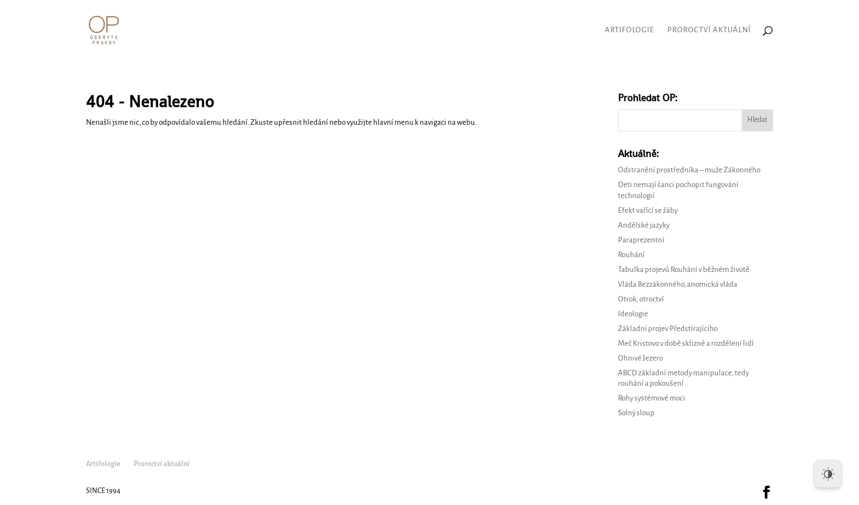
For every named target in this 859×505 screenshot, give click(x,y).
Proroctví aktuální (709, 30)
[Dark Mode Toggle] (828, 474)
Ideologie (633, 314)
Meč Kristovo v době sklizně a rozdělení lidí (686, 343)
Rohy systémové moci (651, 398)
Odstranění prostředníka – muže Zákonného (689, 170)
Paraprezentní (641, 240)
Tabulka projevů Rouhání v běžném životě (683, 269)
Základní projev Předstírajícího (668, 328)
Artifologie (629, 30)
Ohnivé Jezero (640, 358)
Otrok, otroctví (641, 299)
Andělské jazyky (643, 225)
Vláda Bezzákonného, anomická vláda (677, 284)
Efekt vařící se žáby (648, 210)
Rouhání (631, 255)
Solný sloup (636, 413)
